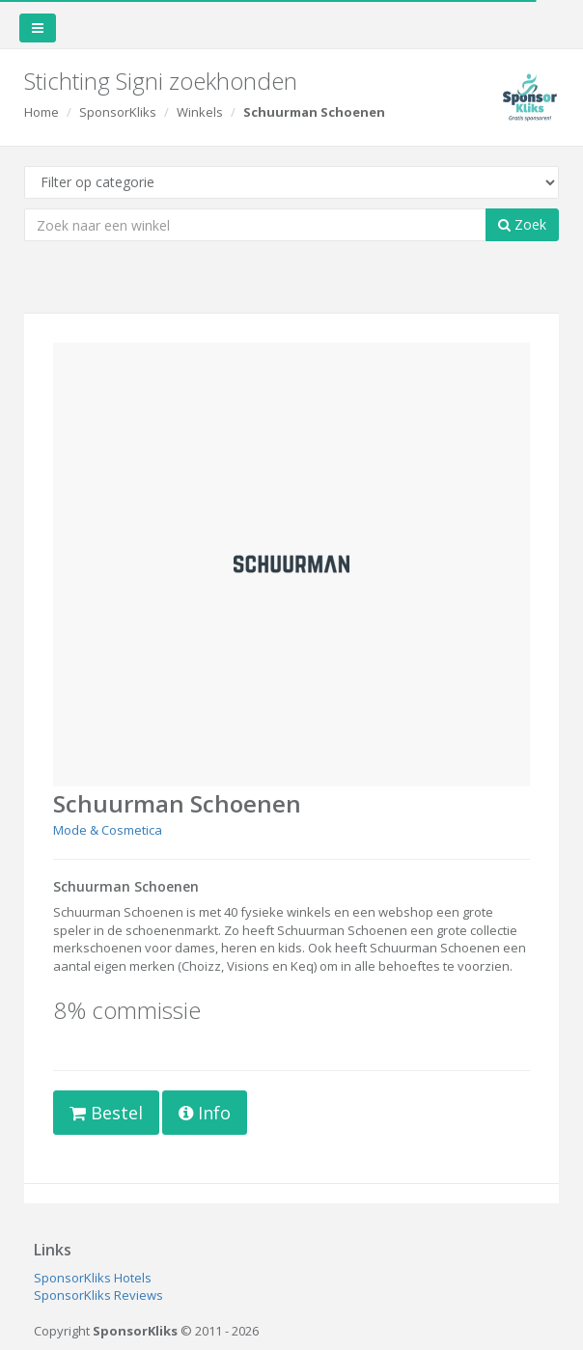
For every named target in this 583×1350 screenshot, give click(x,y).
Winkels (200, 112)
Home (41, 112)
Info (205, 1112)
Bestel (106, 1112)
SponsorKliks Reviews (98, 1295)
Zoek (522, 224)
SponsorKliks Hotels (93, 1277)
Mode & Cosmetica (107, 830)
